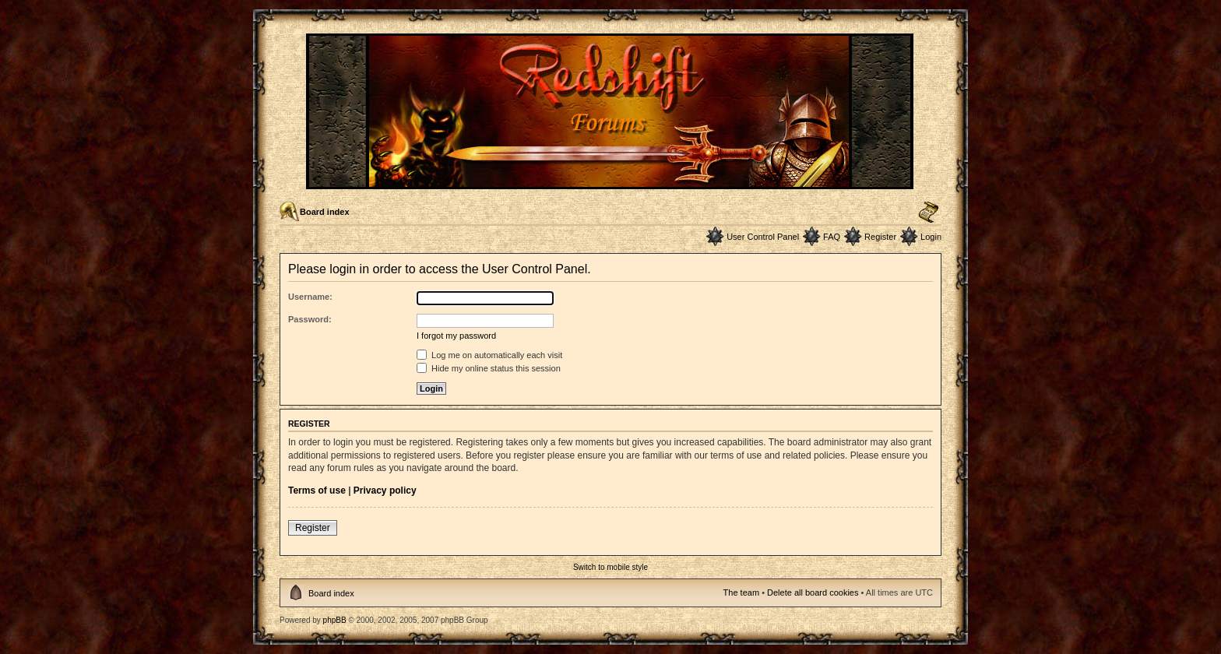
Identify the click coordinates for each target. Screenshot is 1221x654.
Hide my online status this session (489, 368)
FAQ (831, 236)
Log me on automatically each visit (489, 355)
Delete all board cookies (812, 592)
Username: (310, 296)
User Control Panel (763, 236)
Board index (325, 211)
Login (930, 236)
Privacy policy (385, 490)
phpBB (335, 620)
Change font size (928, 212)
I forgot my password (456, 335)
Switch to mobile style (610, 567)
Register (880, 236)
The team (741, 592)
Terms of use (317, 490)
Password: (310, 319)
